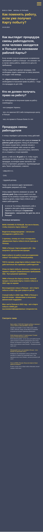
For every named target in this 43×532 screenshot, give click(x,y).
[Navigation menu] (39, 3)
